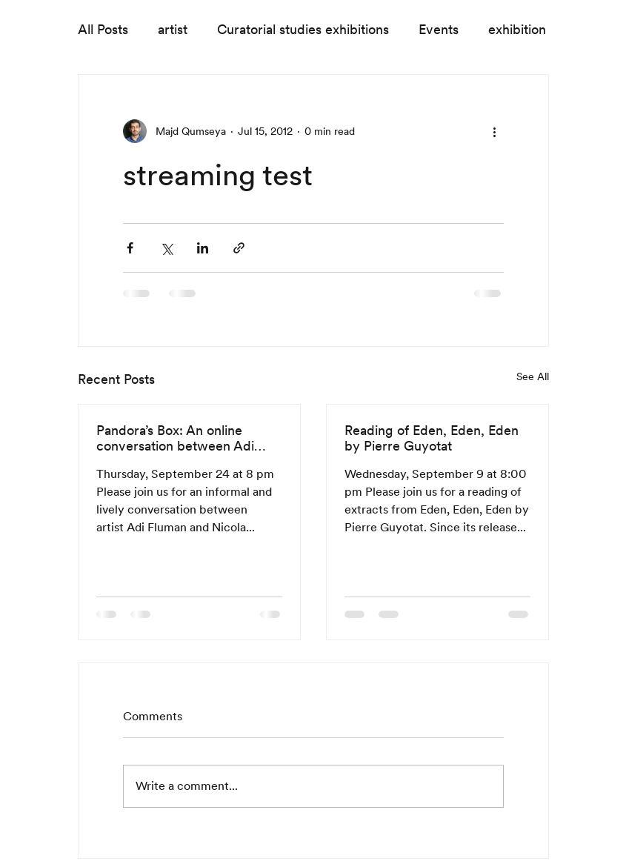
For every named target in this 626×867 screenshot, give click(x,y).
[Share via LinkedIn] (203, 248)
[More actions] (495, 131)
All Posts (103, 29)
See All (532, 376)
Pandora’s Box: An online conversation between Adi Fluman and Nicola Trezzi (175, 438)
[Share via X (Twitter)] (166, 248)
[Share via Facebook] (130, 248)
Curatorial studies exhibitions (303, 29)
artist (172, 29)
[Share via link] (239, 248)
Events (439, 29)
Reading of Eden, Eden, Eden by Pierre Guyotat (431, 438)
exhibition (517, 29)
